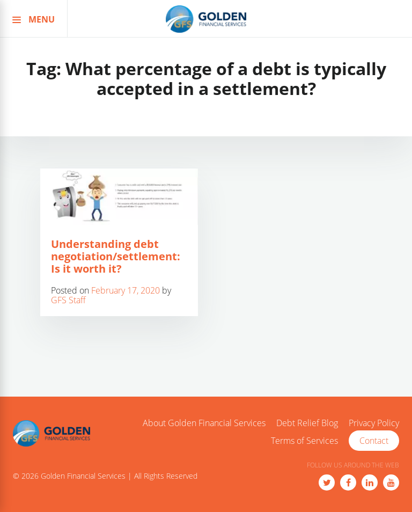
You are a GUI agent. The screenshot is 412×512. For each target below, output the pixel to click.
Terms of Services (304, 441)
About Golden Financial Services (204, 423)
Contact (373, 441)
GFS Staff (68, 300)
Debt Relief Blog (307, 423)
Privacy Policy (374, 423)
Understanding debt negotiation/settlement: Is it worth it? (115, 256)
